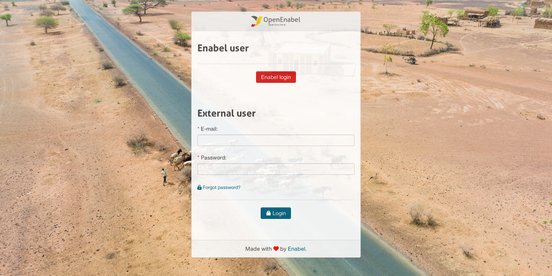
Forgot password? (219, 187)
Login (276, 213)
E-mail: (209, 129)
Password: (214, 157)
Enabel (296, 248)
